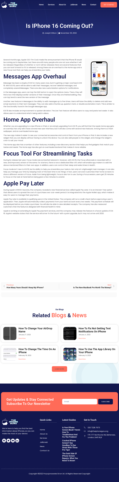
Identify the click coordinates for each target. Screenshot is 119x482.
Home (41, 5)
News (84, 5)
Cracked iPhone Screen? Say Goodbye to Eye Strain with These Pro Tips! (70, 445)
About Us (62, 5)
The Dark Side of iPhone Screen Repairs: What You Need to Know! (70, 457)
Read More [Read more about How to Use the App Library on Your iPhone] (82, 359)
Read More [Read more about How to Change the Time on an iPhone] (22, 359)
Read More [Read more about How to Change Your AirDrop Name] (22, 338)
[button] (59, 369)
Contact (93, 5)
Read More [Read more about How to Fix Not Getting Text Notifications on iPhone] (82, 338)
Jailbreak (73, 5)
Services (51, 5)
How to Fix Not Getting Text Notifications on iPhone (95, 330)
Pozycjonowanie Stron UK (54, 473)
